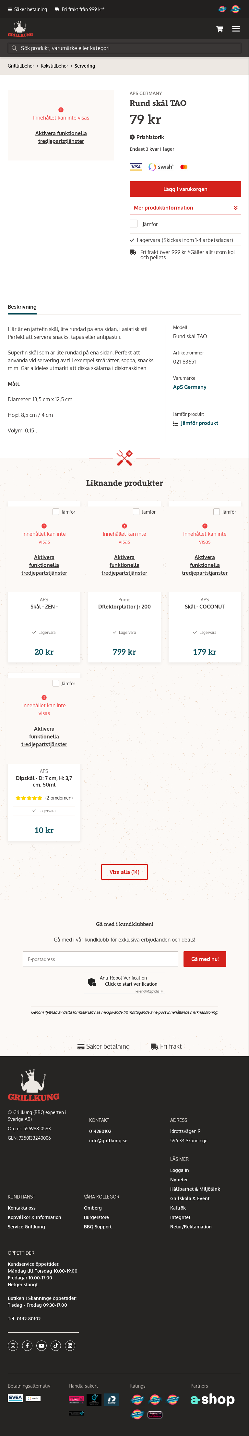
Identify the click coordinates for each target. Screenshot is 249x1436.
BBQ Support (98, 1226)
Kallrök (178, 1208)
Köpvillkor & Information (34, 1217)
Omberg (93, 1208)
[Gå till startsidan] (20, 29)
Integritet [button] (180, 1217)
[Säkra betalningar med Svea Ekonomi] (15, 1397)
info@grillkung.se (108, 1140)
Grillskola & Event (189, 1198)
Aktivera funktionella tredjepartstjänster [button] (44, 565)
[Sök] (124, 48)
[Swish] (33, 1398)
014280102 (100, 1131)
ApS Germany (190, 387)
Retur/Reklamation (191, 1226)
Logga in (179, 1170)
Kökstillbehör (54, 66)
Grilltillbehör (21, 66)
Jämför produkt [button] (195, 423)
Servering (85, 66)
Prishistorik (147, 137)
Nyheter (179, 1179)
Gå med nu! (205, 959)
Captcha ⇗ (149, 991)
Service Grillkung (26, 1226)
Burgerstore (96, 1217)
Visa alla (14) (124, 872)
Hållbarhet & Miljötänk (195, 1189)
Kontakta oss (22, 1208)
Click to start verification (131, 984)
